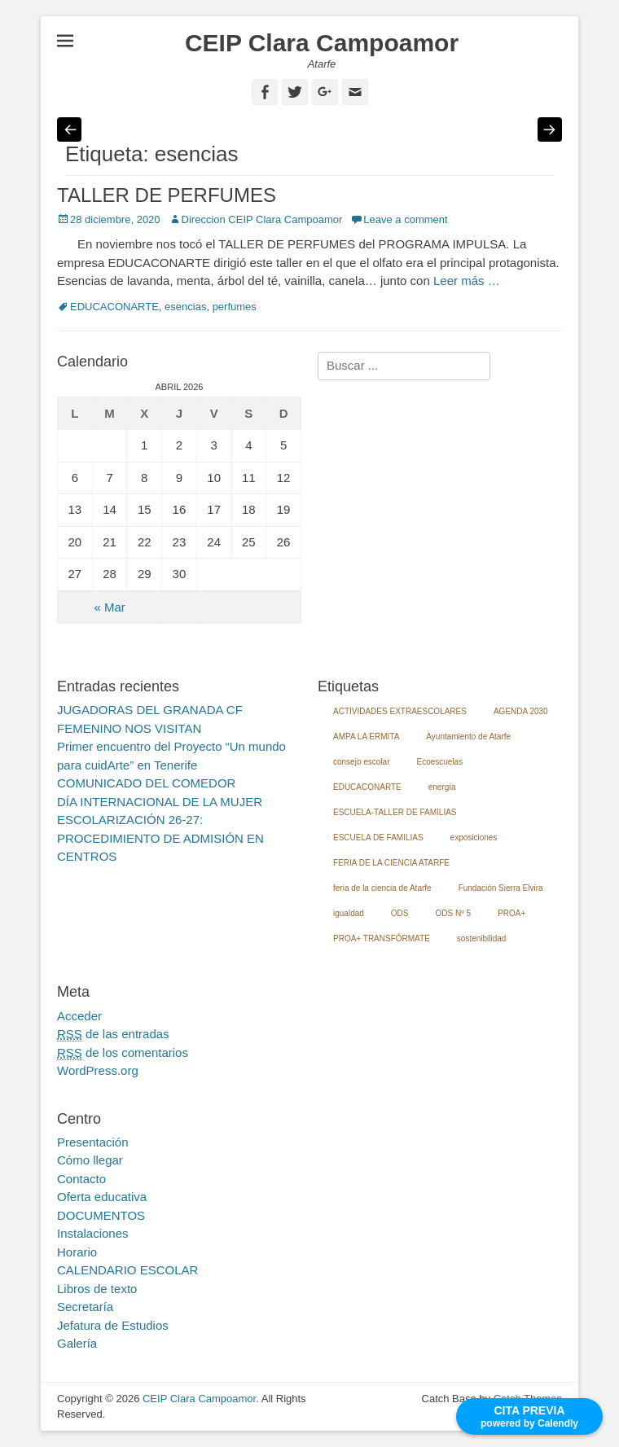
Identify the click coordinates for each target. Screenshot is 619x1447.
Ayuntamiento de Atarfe (468, 736)
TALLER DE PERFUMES (166, 195)
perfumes (235, 306)
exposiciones (474, 837)
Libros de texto (97, 1289)
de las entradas (113, 1034)
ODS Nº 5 (453, 913)
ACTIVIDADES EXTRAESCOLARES (400, 711)
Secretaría (85, 1306)
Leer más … (466, 280)
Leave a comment (405, 219)
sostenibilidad (482, 938)
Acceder (79, 1016)
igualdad (348, 913)
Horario (77, 1252)
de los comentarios (122, 1053)
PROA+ (511, 913)
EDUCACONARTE (114, 306)
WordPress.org (97, 1070)
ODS (400, 913)
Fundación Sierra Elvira (501, 888)
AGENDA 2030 (521, 711)
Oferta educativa (102, 1197)
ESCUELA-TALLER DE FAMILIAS (395, 812)
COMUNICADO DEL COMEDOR (146, 783)
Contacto (81, 1179)
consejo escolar (361, 761)
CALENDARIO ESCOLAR (127, 1270)
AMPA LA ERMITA (366, 736)
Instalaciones (93, 1233)
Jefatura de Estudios (113, 1325)
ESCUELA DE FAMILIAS (378, 837)
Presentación (93, 1142)
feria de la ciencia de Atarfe (382, 888)
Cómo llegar (90, 1160)
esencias (185, 306)
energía (442, 787)
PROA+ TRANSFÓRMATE (381, 938)
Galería (77, 1343)
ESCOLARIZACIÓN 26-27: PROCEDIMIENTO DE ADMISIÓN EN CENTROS (160, 838)
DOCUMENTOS (101, 1215)
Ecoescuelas (439, 761)
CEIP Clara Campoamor (322, 42)
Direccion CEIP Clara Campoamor (262, 219)
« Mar (109, 607)
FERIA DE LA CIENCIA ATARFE (391, 862)
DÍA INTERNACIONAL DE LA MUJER (159, 802)
